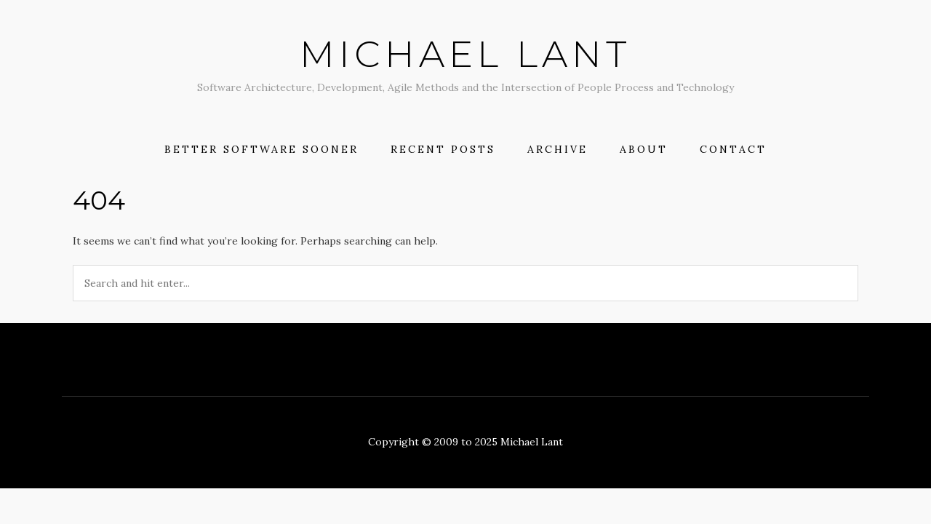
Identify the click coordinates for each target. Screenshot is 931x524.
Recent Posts (443, 149)
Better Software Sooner (261, 149)
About (644, 149)
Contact (733, 149)
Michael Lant (465, 54)
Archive (557, 149)
